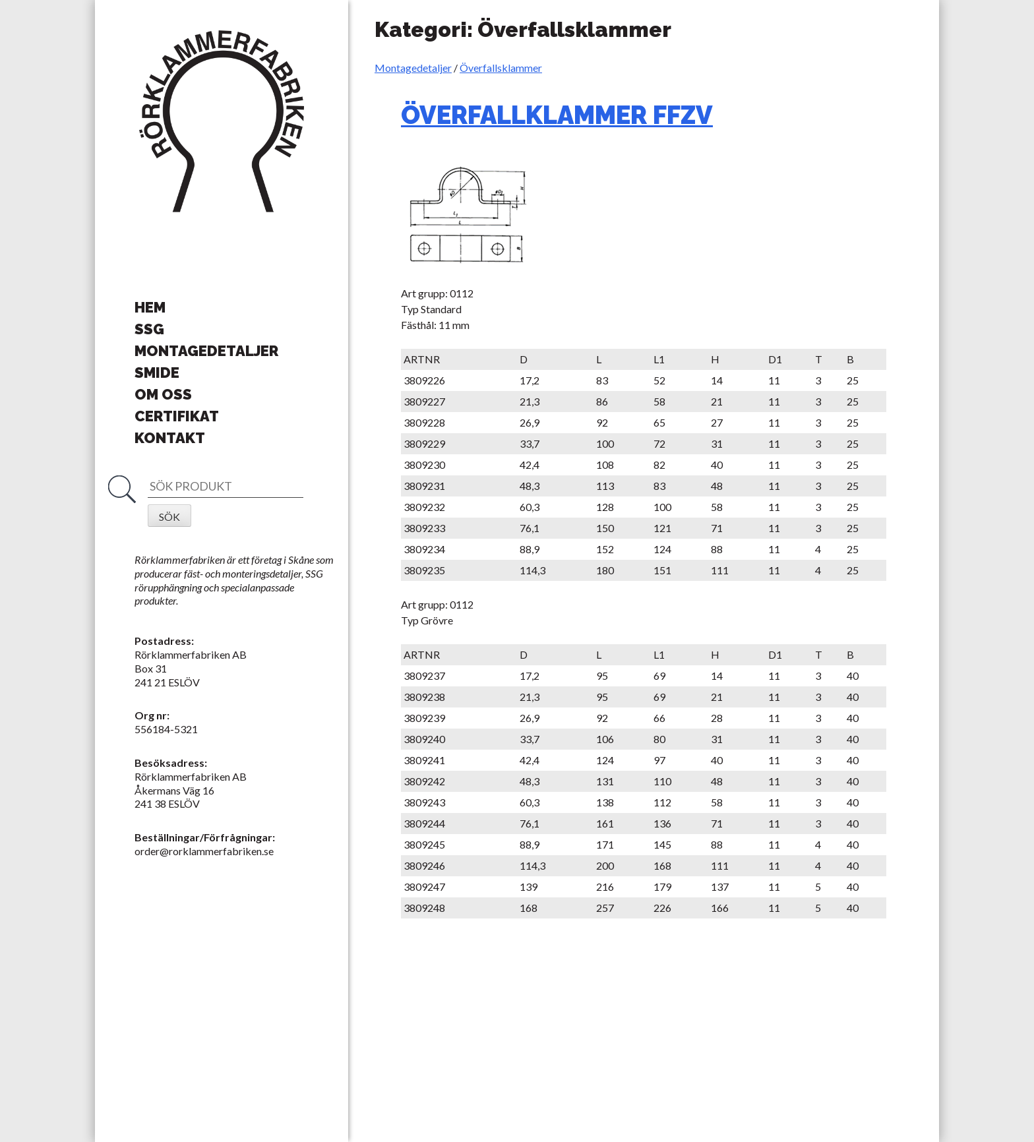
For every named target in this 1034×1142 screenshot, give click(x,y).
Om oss (163, 394)
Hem (150, 307)
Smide (157, 372)
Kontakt (170, 437)
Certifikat (177, 416)
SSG (149, 329)
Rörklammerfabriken (221, 122)
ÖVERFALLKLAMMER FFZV (557, 115)
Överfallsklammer (501, 67)
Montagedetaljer (413, 67)
